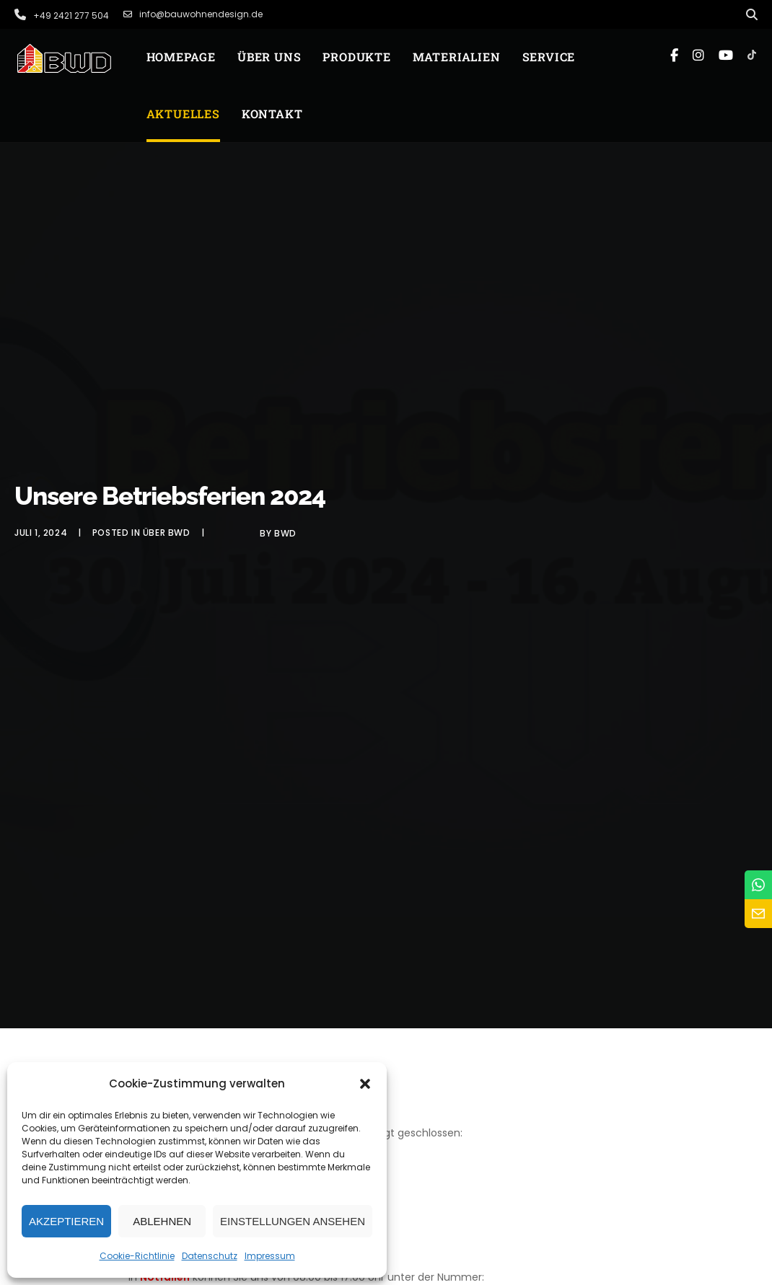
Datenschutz (209, 1256)
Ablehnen (162, 1221)
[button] (365, 1084)
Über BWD (166, 532)
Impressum (270, 1256)
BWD (285, 533)
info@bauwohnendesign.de (193, 14)
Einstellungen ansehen (292, 1221)
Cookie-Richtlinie (137, 1256)
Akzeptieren (66, 1221)
